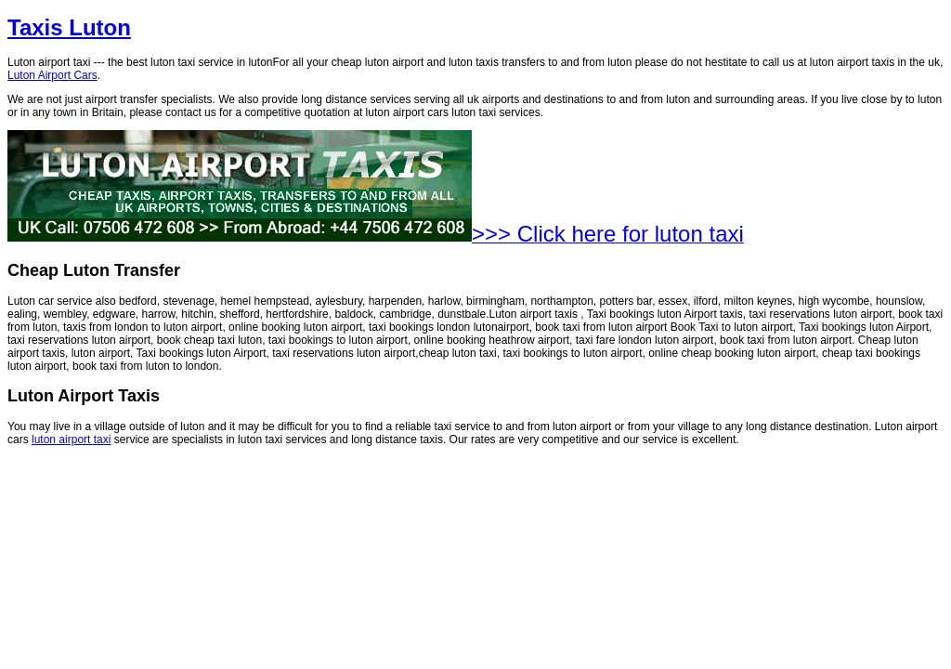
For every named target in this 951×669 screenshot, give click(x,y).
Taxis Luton (69, 27)
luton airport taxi (71, 439)
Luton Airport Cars (52, 75)
